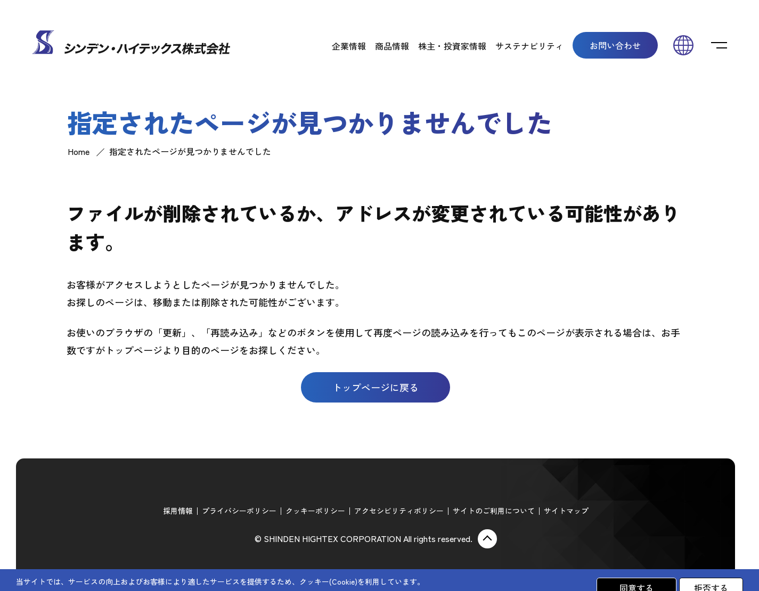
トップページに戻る (375, 387)
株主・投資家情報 (452, 45)
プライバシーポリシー (239, 510)
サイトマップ (566, 510)
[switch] (719, 45)
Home (78, 151)
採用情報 (178, 510)
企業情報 (349, 45)
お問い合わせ (615, 45)
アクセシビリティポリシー (399, 510)
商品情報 (392, 45)
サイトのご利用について (494, 510)
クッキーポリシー (315, 510)
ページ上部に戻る (487, 538)
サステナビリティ (529, 45)
